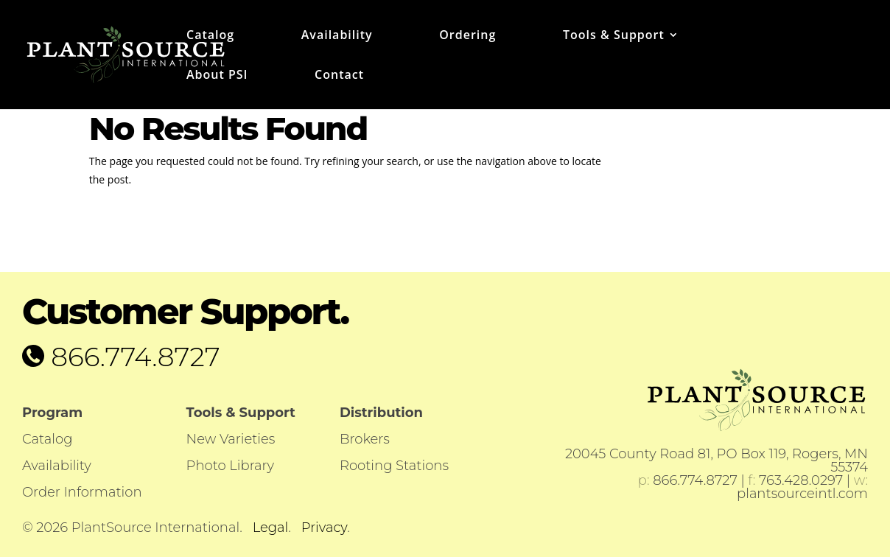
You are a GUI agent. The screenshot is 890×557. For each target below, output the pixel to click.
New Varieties (231, 439)
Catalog (210, 36)
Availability (337, 36)
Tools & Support (614, 36)
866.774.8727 (132, 356)
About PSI (217, 76)
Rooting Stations (394, 466)
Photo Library (230, 466)
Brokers (365, 439)
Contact (339, 76)
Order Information (82, 492)
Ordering (467, 36)
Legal (271, 527)
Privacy (324, 527)
